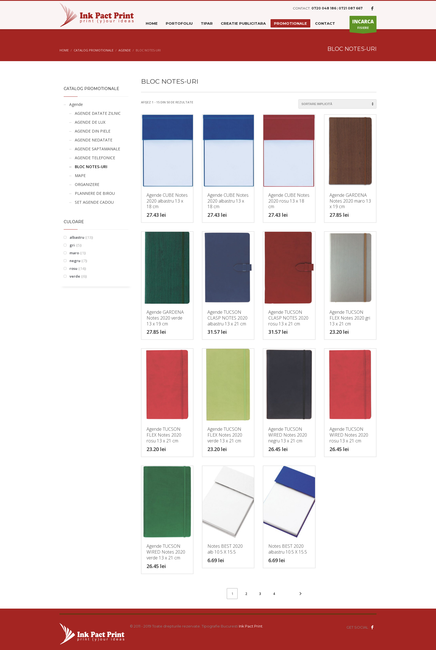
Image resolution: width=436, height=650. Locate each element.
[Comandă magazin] (337, 104)
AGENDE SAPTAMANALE (97, 148)
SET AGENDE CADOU (94, 202)
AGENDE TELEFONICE (95, 157)
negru (75, 260)
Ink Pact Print (250, 626)
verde (75, 276)
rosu (73, 268)
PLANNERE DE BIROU (95, 193)
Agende (76, 104)
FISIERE (363, 25)
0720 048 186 (323, 8)
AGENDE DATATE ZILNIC (98, 113)
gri (72, 245)
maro (74, 252)
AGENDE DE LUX (90, 122)
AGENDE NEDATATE (93, 140)
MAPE (80, 175)
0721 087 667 (351, 8)
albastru (77, 237)
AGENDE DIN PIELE (92, 131)
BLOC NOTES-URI (91, 166)
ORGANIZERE (87, 184)
